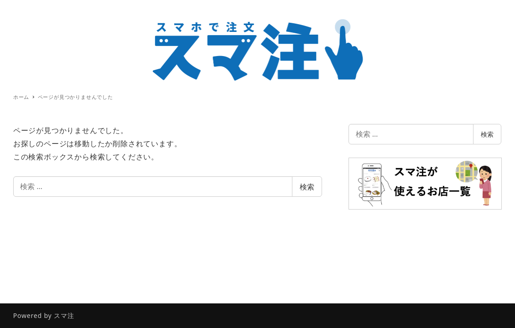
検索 (307, 187)
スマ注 (64, 315)
